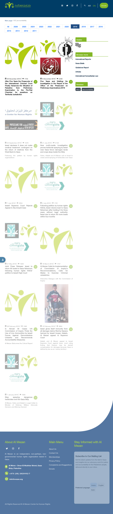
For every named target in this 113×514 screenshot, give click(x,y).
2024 (33, 26)
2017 (92, 26)
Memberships (54, 457)
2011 (35, 30)
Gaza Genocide (42, 12)
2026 (16, 26)
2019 (75, 26)
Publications (64, 12)
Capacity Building (89, 12)
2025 (24, 26)
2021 (58, 26)
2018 (84, 26)
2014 (18, 30)
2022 (50, 26)
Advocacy (76, 12)
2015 (9, 30)
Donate (103, 5)
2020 (67, 26)
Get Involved (104, 12)
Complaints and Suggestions (60, 465)
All (8, 26)
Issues (53, 12)
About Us (30, 12)
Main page (8, 20)
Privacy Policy (54, 461)
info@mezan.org (14, 480)
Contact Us (53, 453)
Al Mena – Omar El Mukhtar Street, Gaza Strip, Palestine (23, 467)
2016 (101, 26)
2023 (41, 26)
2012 (26, 30)
